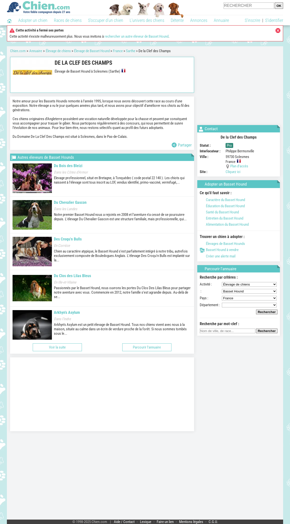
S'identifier (274, 20)
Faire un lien (165, 522)
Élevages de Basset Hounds (222, 243)
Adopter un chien (32, 20)
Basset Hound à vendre (219, 250)
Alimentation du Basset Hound (224, 224)
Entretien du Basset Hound (221, 218)
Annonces (198, 20)
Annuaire (221, 20)
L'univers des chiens (147, 20)
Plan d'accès (239, 166)
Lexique (145, 522)
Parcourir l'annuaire (147, 347)
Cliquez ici (233, 172)
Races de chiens (68, 20)
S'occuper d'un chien (105, 20)
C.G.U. (213, 522)
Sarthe (130, 51)
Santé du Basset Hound (219, 212)
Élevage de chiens (58, 51)
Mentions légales (191, 522)
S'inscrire (252, 20)
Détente (177, 20)
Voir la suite (57, 347)
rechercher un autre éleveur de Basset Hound (136, 36)
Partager (182, 145)
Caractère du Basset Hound (222, 200)
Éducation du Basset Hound (222, 206)
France (118, 51)
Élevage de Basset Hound (92, 51)
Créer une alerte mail (217, 256)
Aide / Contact (124, 522)
